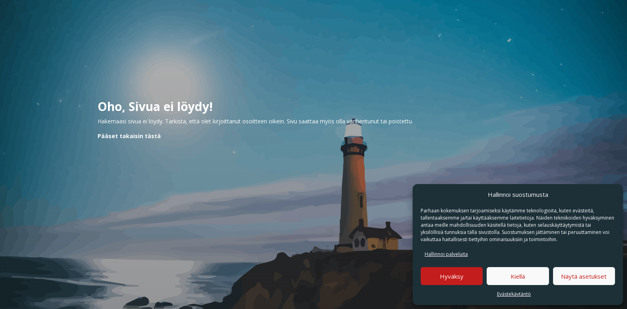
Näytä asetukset (584, 276)
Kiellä (518, 276)
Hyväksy (451, 276)
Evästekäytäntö (514, 294)
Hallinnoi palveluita (446, 254)
